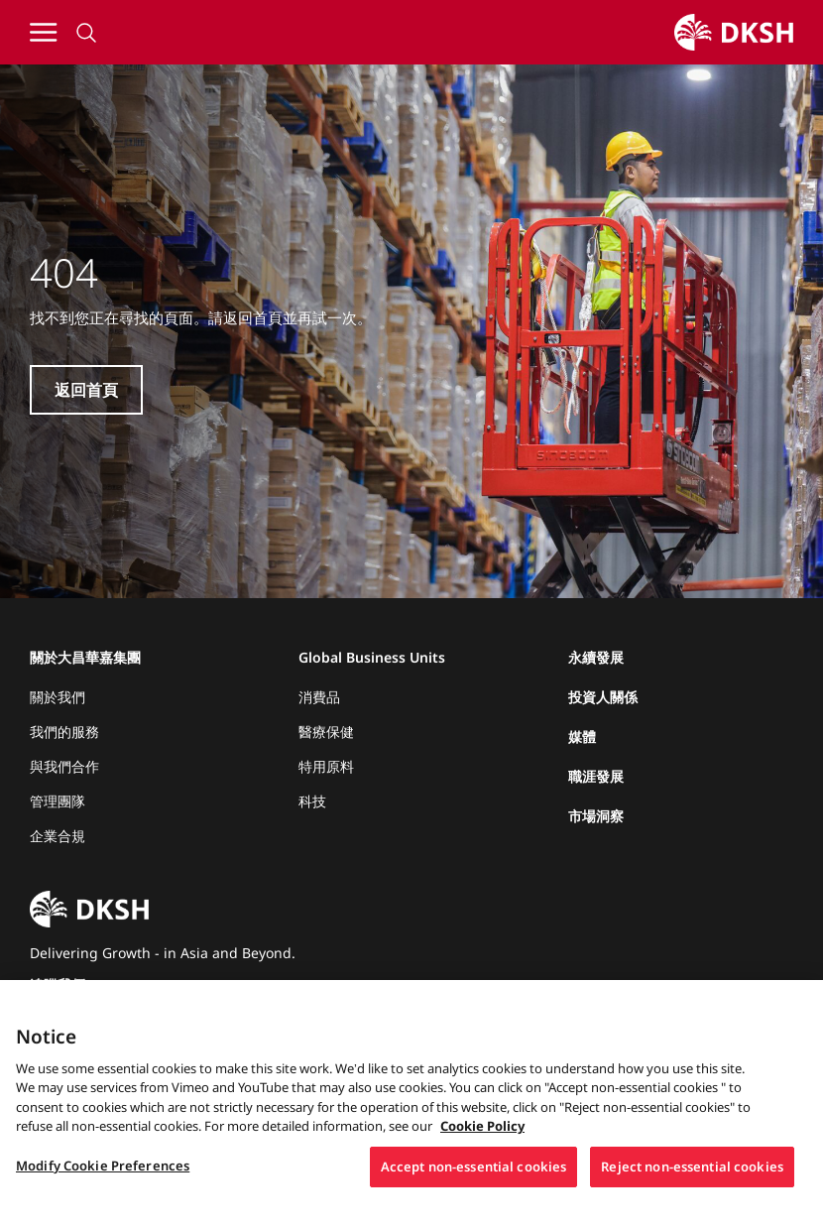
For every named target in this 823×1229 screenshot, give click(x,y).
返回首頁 (86, 390)
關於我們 (57, 696)
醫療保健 (326, 731)
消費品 (319, 696)
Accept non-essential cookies (474, 1180)
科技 (312, 801)
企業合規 (57, 835)
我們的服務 (64, 731)
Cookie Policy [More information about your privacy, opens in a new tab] (482, 1140)
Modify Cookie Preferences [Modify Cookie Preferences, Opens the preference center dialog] (102, 1179)
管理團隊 (57, 801)
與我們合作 (64, 766)
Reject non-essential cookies (692, 1180)
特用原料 (326, 766)
